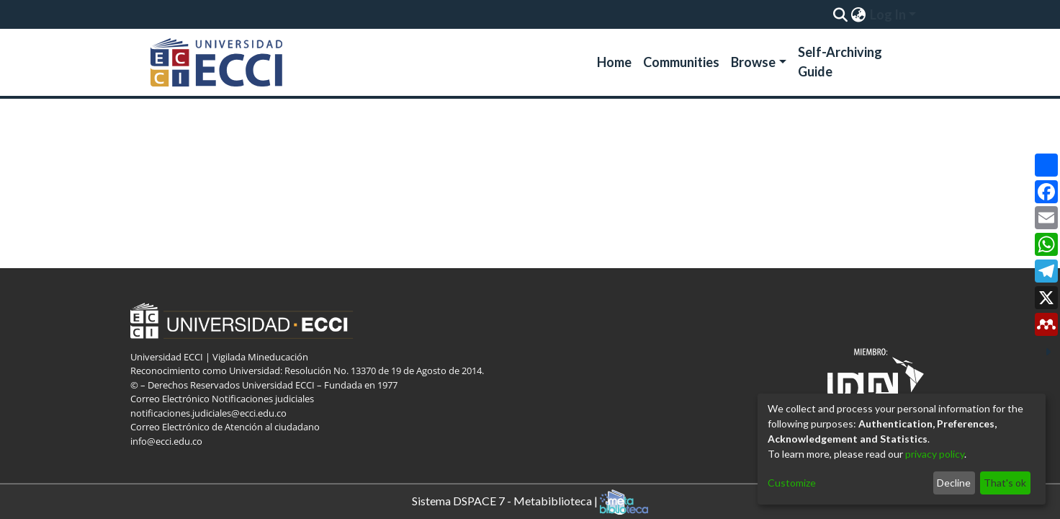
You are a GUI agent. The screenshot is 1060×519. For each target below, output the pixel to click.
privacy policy (934, 454)
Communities (681, 62)
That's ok (1005, 482)
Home (614, 62)
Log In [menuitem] (888, 14)
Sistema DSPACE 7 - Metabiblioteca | (530, 502)
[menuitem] (858, 14)
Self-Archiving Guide (840, 61)
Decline (954, 482)
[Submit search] (840, 14)
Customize (792, 482)
